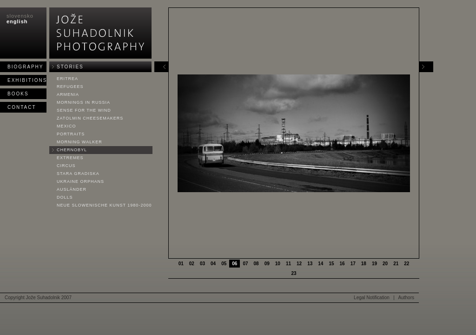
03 (202, 263)
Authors (406, 297)
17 (353, 263)
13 (309, 263)
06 (234, 263)
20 (385, 263)
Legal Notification (372, 297)
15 (331, 263)
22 (406, 263)
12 (299, 263)
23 (293, 273)
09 (267, 263)
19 (374, 263)
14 (320, 263)
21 (395, 263)
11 (288, 263)
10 (277, 263)
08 (256, 263)
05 (223, 263)
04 (213, 263)
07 (245, 263)
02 (191, 263)
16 (342, 263)
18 (363, 263)
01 (181, 263)
